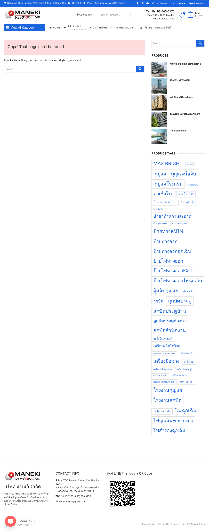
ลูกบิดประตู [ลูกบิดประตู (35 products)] (180, 301)
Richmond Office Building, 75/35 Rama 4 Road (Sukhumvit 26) (35, 3)
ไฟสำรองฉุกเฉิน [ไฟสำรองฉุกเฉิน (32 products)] (169, 430)
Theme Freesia (178, 524)
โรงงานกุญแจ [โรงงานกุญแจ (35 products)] (167, 390)
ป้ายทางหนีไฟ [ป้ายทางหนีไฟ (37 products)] (168, 231)
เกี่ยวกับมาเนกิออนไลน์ (157, 27)
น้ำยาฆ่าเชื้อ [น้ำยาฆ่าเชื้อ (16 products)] (187, 202)
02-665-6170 (92, 3)
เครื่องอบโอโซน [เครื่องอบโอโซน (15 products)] (180, 375)
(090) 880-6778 (82, 496)
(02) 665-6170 (64, 496)
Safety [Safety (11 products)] (190, 165)
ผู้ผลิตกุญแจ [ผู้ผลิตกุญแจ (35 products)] (165, 290)
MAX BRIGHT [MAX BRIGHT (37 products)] (167, 163)
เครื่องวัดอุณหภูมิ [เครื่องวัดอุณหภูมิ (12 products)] (184, 369)
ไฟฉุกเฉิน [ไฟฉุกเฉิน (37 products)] (186, 411)
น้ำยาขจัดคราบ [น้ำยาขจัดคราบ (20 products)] (164, 202)
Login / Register (178, 3)
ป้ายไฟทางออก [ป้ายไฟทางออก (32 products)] (168, 261)
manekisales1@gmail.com (113, 3)
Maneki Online (149, 524)
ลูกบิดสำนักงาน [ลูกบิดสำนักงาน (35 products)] (169, 330)
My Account (162, 3)
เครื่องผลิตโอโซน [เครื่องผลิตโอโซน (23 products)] (167, 346)
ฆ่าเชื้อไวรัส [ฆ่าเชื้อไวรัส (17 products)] (186, 194)
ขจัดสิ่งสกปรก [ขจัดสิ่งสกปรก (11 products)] (192, 185)
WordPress (199, 524)
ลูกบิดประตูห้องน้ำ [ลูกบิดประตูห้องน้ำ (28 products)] (169, 320)
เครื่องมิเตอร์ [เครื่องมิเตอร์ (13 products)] (186, 353)
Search (130, 14)
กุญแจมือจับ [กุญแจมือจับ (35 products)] (183, 174)
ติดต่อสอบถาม (127, 27)
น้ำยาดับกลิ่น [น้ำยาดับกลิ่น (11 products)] (158, 209)
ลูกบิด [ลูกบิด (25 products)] (158, 301)
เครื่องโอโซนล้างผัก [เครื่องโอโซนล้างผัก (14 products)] (164, 382)
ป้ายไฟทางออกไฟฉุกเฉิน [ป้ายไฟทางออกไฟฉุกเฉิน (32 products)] (177, 280)
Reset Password (196, 3)
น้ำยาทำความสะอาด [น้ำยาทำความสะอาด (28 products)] (172, 216)
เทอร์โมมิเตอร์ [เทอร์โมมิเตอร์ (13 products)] (186, 382)
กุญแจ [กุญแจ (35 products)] (159, 174)
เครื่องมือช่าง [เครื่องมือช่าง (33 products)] (166, 361)
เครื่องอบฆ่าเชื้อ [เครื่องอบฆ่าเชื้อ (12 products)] (160, 375)
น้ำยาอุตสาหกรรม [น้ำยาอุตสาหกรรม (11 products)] (160, 224)
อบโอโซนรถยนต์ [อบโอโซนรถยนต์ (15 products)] (162, 338)
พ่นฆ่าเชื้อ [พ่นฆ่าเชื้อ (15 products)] (188, 291)
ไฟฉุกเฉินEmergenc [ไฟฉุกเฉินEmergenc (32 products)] (173, 420)
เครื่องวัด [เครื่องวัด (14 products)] (189, 361)
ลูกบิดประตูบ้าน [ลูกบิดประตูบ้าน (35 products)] (169, 311)
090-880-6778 (76, 3)
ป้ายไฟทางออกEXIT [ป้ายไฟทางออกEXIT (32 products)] (172, 271)
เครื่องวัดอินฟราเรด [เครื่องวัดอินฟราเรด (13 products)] (162, 369)
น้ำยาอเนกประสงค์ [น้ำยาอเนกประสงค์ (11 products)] (179, 224)
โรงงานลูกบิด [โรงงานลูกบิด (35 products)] (167, 400)
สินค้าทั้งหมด (102, 27)
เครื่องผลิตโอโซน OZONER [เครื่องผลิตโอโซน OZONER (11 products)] (164, 353)
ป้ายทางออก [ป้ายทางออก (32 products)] (165, 241)
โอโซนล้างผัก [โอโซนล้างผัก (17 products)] (162, 411)
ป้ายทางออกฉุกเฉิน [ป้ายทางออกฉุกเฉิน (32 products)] (172, 251)
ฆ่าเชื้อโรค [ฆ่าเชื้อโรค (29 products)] (163, 193)
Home (57, 27)
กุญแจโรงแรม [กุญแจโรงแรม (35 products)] (168, 184)
